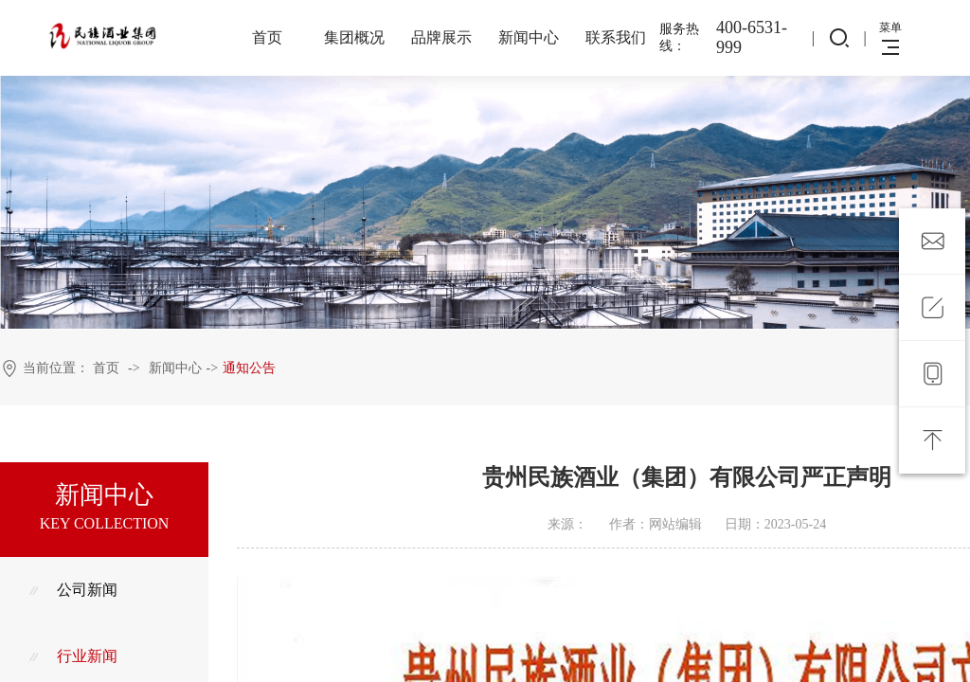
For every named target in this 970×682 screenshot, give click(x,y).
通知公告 (249, 368)
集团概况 (354, 37)
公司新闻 (72, 590)
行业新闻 (72, 656)
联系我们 (615, 37)
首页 (267, 37)
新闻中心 (528, 37)
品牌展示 (441, 37)
